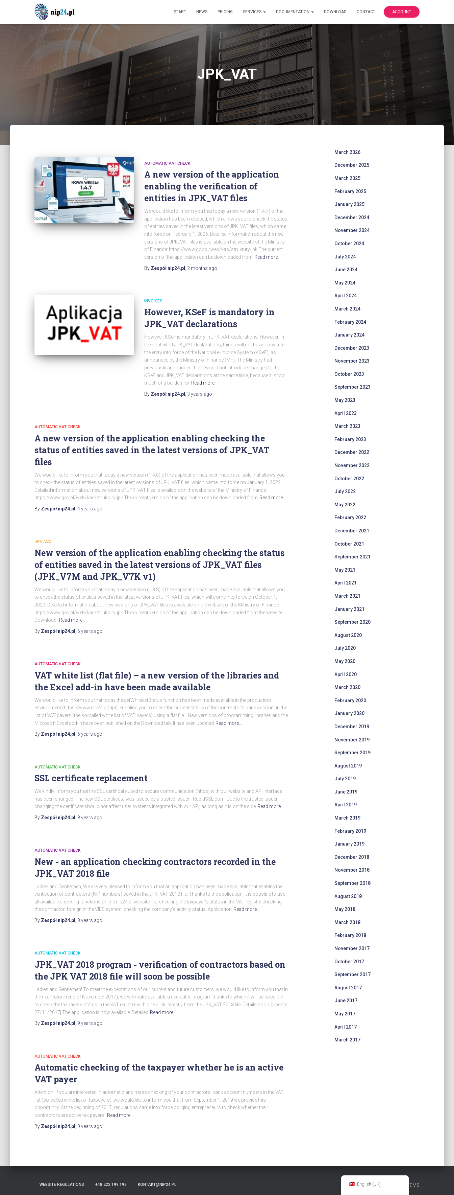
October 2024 (349, 243)
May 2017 (344, 1013)
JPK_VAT (43, 541)
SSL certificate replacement (91, 778)
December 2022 (351, 452)
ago (202, 268)
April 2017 (345, 1027)
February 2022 (350, 517)
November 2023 (352, 361)
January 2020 (349, 713)
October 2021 (349, 544)
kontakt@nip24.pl (157, 1184)
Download (335, 11)
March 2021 (347, 596)
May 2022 (344, 504)
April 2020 (345, 674)
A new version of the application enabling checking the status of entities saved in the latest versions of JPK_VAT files (151, 450)
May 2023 (344, 400)
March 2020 (347, 687)
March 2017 (347, 1039)
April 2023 (345, 413)
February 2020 (350, 700)
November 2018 (352, 870)
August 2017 (348, 987)
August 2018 (348, 896)
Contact (366, 11)
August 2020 (348, 635)
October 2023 (349, 374)
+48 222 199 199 (111, 1184)
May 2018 (344, 909)
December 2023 (351, 348)
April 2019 (345, 804)
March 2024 (347, 309)
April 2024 (345, 295)
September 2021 (352, 556)
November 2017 (352, 948)
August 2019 (348, 765)
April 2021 (345, 582)
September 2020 (352, 622)
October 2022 (349, 478)
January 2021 (349, 609)
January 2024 (349, 335)
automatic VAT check (167, 163)
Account (401, 11)
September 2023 (352, 387)
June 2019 (345, 792)
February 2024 (350, 322)
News (201, 11)
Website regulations (62, 1184)
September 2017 (352, 974)
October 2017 (349, 961)
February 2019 (350, 831)
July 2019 (345, 778)
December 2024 (351, 217)
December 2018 (351, 857)
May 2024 (344, 282)
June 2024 (345, 269)
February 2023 (350, 439)
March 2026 (347, 152)
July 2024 (345, 256)
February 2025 (350, 191)
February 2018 (350, 935)
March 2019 (347, 818)
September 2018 (352, 883)
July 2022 (345, 491)
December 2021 (351, 530)
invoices (153, 301)
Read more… (267, 257)
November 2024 (352, 230)
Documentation (295, 11)
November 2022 (352, 465)
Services (254, 11)
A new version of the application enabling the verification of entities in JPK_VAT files (211, 186)
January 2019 (349, 844)
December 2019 (351, 726)
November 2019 (352, 739)
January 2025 (349, 204)
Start (180, 11)
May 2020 (344, 661)
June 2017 (345, 1000)
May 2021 (344, 570)
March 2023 (347, 426)
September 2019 (352, 752)
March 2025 (347, 178)
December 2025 (351, 165)
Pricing (225, 11)
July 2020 (345, 648)
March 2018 (347, 922)
